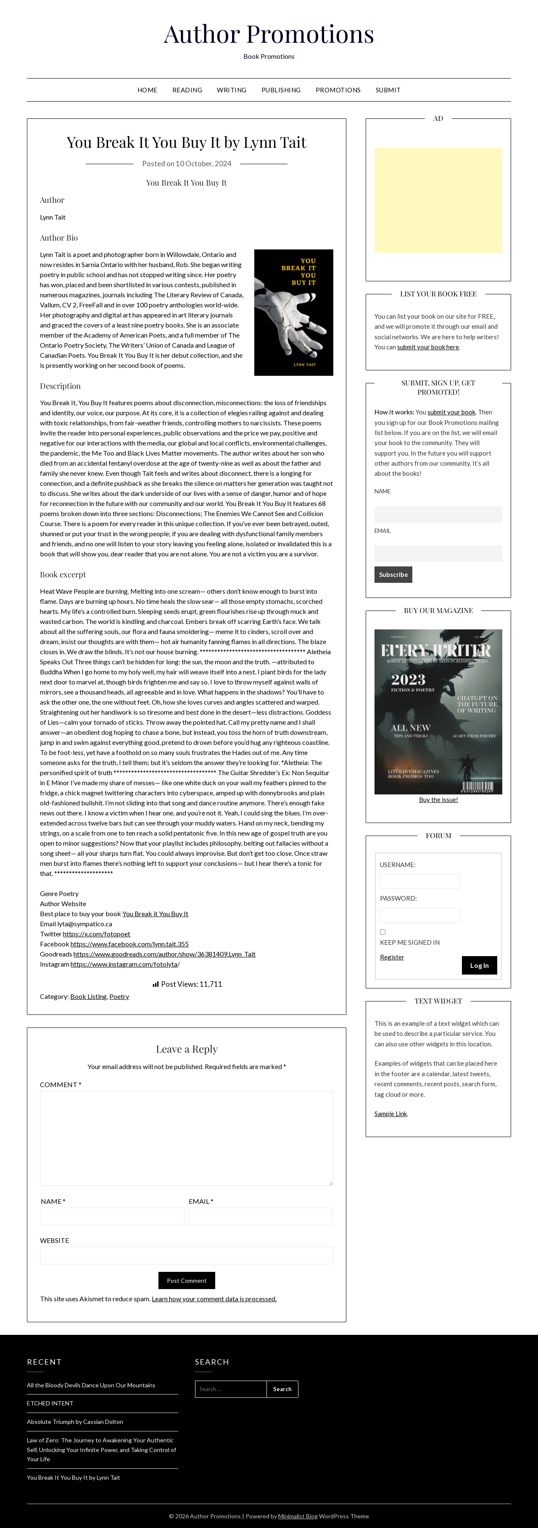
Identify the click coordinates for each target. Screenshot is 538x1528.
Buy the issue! (438, 716)
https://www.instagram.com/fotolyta (124, 964)
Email (201, 1201)
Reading (187, 90)
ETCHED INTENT (50, 1403)
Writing (232, 90)
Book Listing (88, 996)
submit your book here (428, 347)
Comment (61, 1084)
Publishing (281, 90)
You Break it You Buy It (155, 913)
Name (53, 1201)
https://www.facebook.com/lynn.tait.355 (130, 944)
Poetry (119, 996)
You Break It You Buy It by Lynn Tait (73, 1477)
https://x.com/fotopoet (96, 934)
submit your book (451, 412)
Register (392, 957)
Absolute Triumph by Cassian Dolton (75, 1421)
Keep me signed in (410, 942)
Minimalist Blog (298, 1516)
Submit (388, 90)
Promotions (338, 90)
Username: (398, 864)
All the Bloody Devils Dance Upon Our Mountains (91, 1385)
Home (147, 90)
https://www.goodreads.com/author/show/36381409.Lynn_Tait (165, 954)
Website (54, 1240)
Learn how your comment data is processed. (214, 1299)
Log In (479, 965)
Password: (398, 898)
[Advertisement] (438, 200)
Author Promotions (269, 32)
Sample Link (390, 1113)
